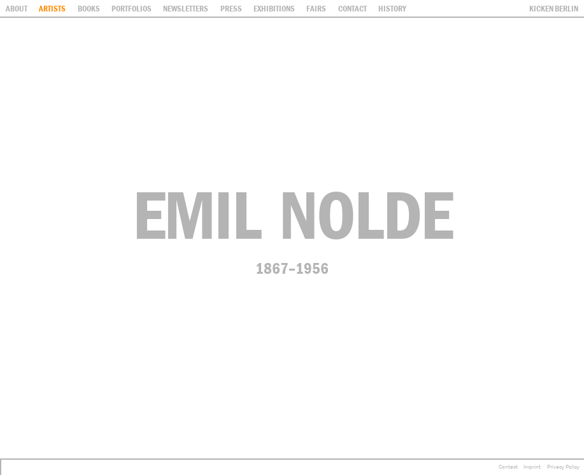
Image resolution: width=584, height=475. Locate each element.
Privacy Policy (563, 467)
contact (352, 8)
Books (89, 8)
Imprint (532, 467)
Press (231, 8)
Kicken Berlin (553, 8)
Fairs (316, 8)
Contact (508, 467)
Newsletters (185, 8)
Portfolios (131, 8)
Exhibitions (274, 8)
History (392, 8)
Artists (52, 8)
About (16, 8)
